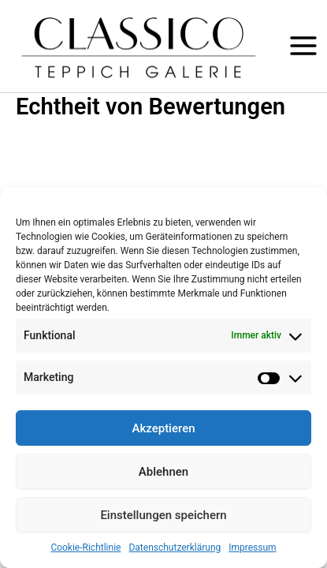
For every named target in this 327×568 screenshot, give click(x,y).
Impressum (252, 547)
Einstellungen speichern (163, 515)
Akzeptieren (163, 428)
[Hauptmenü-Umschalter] (303, 45)
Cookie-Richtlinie (85, 547)
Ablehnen (163, 472)
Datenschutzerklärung (174, 547)
